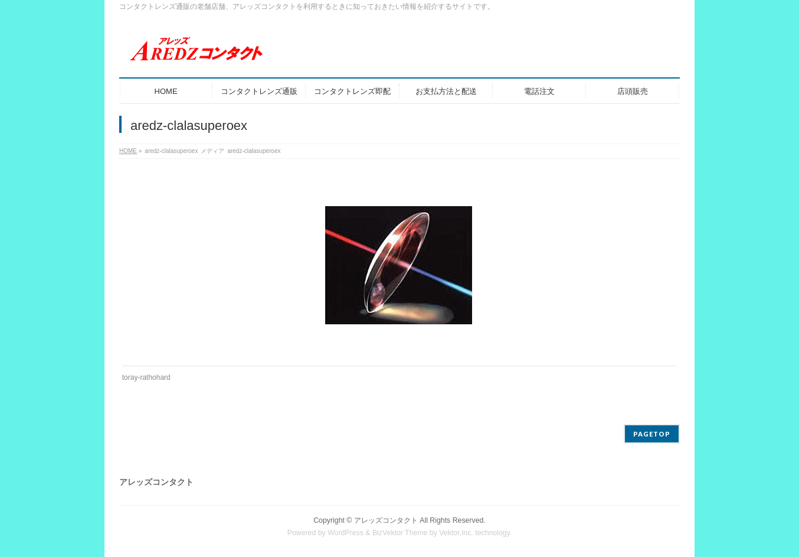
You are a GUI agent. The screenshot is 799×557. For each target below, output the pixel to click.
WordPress (346, 533)
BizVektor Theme (400, 533)
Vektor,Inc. (456, 533)
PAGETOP (651, 434)
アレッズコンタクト (386, 520)
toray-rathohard (146, 377)
